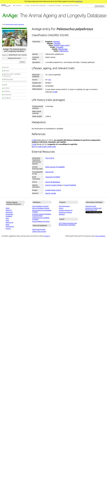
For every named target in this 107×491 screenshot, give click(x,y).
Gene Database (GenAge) (40, 206)
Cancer (61, 208)
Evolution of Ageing (65, 212)
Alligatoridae (63, 49)
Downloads (9, 214)
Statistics (7, 91)
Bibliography (8, 79)
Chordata (57, 43)
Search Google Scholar (53, 185)
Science (8, 228)
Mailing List (9, 222)
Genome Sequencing (65, 210)
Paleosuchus (63, 51)
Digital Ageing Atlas (38, 229)
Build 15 (5, 55)
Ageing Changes (55, 5)
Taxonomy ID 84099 (52, 177)
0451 (34, 147)
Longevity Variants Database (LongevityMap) (41, 215)
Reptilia (56, 45)
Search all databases (52, 182)
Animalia (56, 41)
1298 (55, 92)
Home (8, 208)
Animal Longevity (39, 5)
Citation (7, 88)
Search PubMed (70, 185)
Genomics (18, 5)
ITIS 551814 (49, 158)
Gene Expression (64, 206)
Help (5, 85)
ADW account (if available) (55, 167)
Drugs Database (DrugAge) (41, 221)
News (7, 224)
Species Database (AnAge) (40, 208)
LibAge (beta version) (39, 231)
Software (62, 214)
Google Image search (53, 190)
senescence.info (90, 206)
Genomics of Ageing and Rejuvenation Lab (93, 209)
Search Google (50, 193)
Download (7, 95)
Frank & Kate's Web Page (46, 147)
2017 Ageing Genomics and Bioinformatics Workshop (68, 224)
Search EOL (49, 172)
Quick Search (99, 6)
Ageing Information (71, 5)
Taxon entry (64, 45)
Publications (10, 226)
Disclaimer (9, 212)
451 (49, 80)
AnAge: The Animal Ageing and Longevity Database (14, 50)
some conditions (100, 236)
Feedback (7, 98)
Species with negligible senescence (11, 75)
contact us (47, 236)
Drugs (27, 5)
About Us (9, 210)
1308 (34, 140)
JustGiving (78, 1)
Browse (6, 71)
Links (7, 220)
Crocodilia (59, 47)
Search (6, 67)
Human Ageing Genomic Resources (15, 24)
